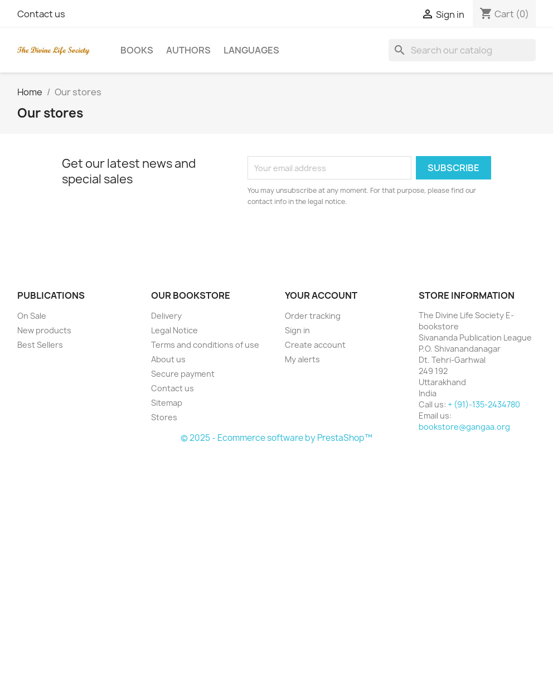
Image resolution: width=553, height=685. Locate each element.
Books (136, 50)
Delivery (166, 315)
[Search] (462, 50)
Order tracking (313, 315)
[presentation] (340, 238)
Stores (164, 417)
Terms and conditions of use (205, 344)
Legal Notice (174, 330)
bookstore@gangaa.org (464, 426)
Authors (188, 50)
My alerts (302, 359)
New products (44, 330)
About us (168, 359)
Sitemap (166, 402)
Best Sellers (40, 344)
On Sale (31, 315)
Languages (251, 50)
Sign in (297, 330)
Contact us (41, 14)
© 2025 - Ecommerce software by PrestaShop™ (276, 438)
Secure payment (183, 373)
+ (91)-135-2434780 (484, 404)
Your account (321, 295)
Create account (315, 344)
